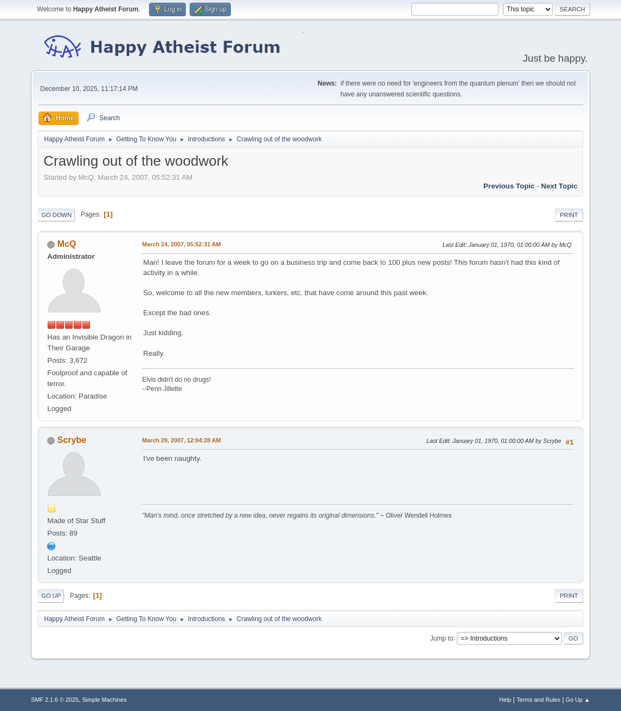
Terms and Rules (538, 699)
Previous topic (509, 186)
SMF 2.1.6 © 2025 (55, 699)
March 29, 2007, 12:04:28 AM (181, 440)
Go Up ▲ (578, 699)
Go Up (51, 595)
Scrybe (71, 440)
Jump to (442, 638)
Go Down (56, 215)
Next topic (559, 186)
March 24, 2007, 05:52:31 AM (181, 244)
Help (505, 699)
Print (569, 215)
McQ (66, 244)
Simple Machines (104, 699)
